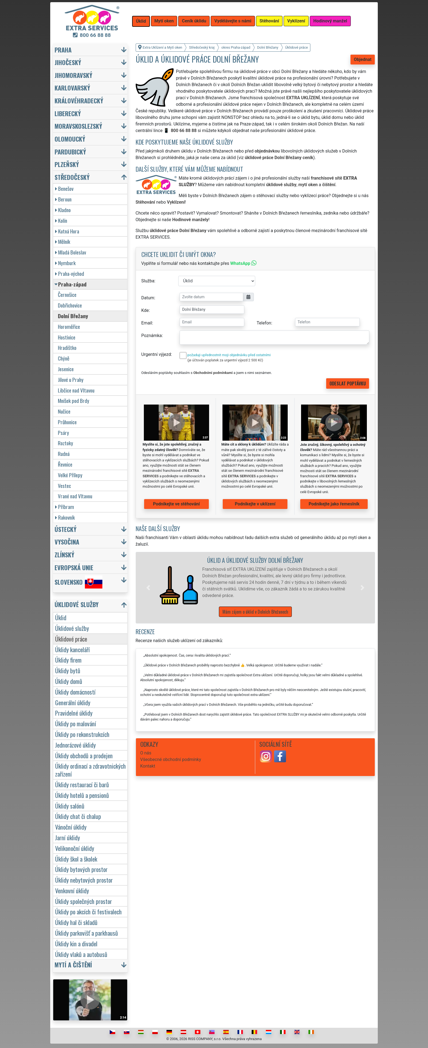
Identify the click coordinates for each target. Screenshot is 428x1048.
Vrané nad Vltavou (75, 496)
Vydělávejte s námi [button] (232, 21)
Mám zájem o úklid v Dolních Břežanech (255, 611)
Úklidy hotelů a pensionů (82, 795)
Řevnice (65, 464)
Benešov (64, 188)
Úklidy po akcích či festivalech (88, 911)
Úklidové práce (71, 638)
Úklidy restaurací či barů (82, 784)
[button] (148, 587)
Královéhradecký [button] (79, 100)
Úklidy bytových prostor (81, 869)
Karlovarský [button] (72, 87)
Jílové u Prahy (71, 380)
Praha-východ (69, 273)
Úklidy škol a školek (76, 858)
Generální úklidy (72, 702)
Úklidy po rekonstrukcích (82, 734)
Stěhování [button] (269, 21)
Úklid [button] (141, 21)
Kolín (61, 220)
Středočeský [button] (72, 177)
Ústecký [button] (65, 529)
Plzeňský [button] (67, 164)
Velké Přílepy (70, 475)
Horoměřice (69, 326)
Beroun (63, 199)
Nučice (64, 411)
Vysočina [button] (67, 541)
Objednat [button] (362, 59)
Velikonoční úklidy (74, 848)
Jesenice (66, 369)
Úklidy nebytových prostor (84, 879)
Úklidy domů (68, 681)
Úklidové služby (72, 628)
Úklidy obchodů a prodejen (84, 755)
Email (146, 323)
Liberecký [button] (68, 113)
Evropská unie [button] (74, 567)
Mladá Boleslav (70, 252)
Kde (145, 310)
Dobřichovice (70, 305)
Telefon (264, 323)
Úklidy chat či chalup (78, 816)
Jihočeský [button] (68, 62)
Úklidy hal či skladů (76, 922)
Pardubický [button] (70, 151)
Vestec (64, 486)
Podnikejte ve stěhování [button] (176, 504)
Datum (147, 297)
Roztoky (65, 443)
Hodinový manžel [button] (330, 21)
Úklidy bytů (67, 670)
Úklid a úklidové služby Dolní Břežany (255, 559)
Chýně (63, 358)
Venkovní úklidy (72, 890)
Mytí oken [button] (164, 21)
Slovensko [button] (78, 582)
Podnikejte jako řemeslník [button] (334, 504)
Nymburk (65, 263)
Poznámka (151, 335)
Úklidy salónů (69, 805)
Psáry (63, 433)
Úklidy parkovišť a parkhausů (86, 932)
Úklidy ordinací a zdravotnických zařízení (90, 769)
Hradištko (67, 348)
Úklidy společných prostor (83, 901)
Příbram (64, 507)
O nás (145, 753)
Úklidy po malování (75, 723)
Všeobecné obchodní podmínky (170, 759)
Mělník (62, 241)
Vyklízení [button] (296, 21)
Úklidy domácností (75, 691)
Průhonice (67, 422)
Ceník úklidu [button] (194, 21)
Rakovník (65, 517)
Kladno (63, 210)
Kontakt (147, 766)
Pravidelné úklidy (74, 712)
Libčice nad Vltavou (76, 390)
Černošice (67, 294)
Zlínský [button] (64, 554)
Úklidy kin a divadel (76, 943)
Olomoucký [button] (70, 138)
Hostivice (66, 337)
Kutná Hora (67, 231)
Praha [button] (63, 49)
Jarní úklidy (67, 837)
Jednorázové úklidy (75, 744)
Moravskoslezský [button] (78, 125)
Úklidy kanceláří (72, 649)
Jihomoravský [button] (73, 75)
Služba (147, 280)
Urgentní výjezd (156, 354)
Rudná (64, 454)
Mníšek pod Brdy (73, 401)
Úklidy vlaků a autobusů (81, 954)
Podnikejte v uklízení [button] (255, 504)
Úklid (60, 617)
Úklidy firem (68, 659)
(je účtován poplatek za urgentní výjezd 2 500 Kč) (225, 360)
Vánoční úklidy (71, 826)
